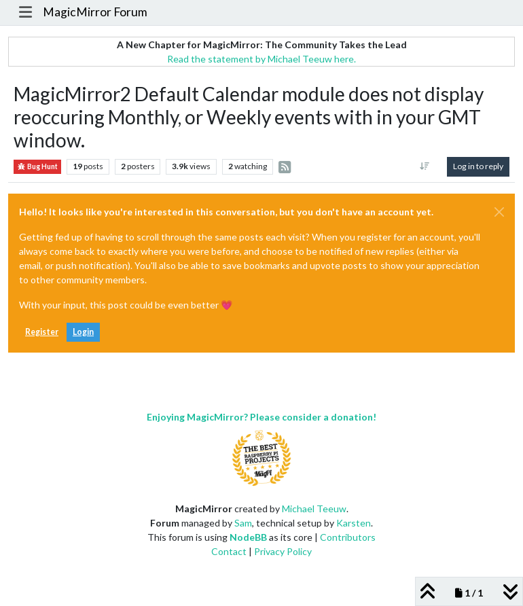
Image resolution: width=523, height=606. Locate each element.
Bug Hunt (37, 166)
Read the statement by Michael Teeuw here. (261, 59)
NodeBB (248, 537)
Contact (229, 551)
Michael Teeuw (314, 508)
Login (83, 332)
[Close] (499, 212)
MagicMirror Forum (95, 12)
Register (41, 332)
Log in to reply (478, 166)
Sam (243, 523)
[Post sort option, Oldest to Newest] (425, 166)
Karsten (353, 523)
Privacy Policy (283, 551)
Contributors (348, 537)
